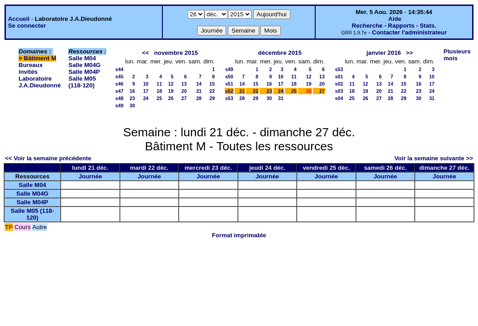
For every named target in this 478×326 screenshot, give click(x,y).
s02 (339, 83)
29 (212, 98)
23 (132, 98)
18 (159, 91)
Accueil (18, 18)
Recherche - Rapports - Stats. (394, 25)
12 (171, 83)
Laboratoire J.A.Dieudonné (40, 82)
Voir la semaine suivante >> (433, 158)
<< (145, 52)
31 (281, 98)
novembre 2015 (176, 52)
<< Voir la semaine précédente (48, 158)
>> (409, 52)
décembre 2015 (280, 52)
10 (145, 83)
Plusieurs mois (457, 55)
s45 (119, 76)
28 (199, 98)
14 (199, 83)
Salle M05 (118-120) (82, 82)
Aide (395, 18)
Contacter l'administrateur (409, 32)
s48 (119, 98)
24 (145, 98)
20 (184, 91)
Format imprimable (239, 235)
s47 (119, 91)
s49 (119, 105)
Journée (90, 176)
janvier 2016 (383, 52)
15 (212, 83)
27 (184, 98)
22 (212, 91)
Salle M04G (84, 65)
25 (159, 98)
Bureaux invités (31, 68)
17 (145, 91)
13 (184, 83)
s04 (339, 98)
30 (132, 105)
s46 (119, 83)
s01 (339, 76)
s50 (229, 76)
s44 (119, 69)
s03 (339, 91)
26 (171, 98)
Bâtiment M (40, 58)
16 (132, 91)
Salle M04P (84, 71)
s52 (229, 91)
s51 (229, 83)
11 (159, 83)
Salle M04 (82, 58)
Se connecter (27, 25)
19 (171, 91)
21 (199, 91)
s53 (229, 98)
